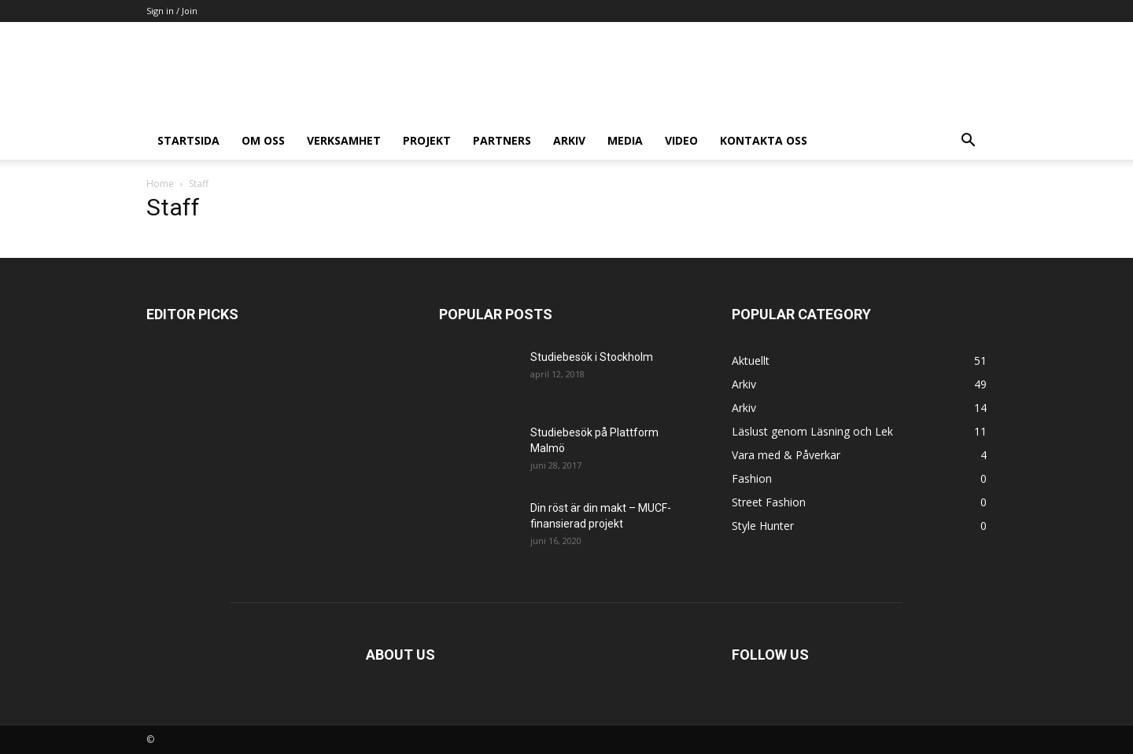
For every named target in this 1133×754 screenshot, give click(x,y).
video (681, 140)
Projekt (427, 140)
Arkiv (569, 140)
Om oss (263, 140)
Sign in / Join (171, 11)
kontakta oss (763, 140)
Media (625, 140)
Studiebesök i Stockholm (591, 357)
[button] (968, 141)
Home (160, 183)
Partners (502, 140)
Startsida (188, 140)
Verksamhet (344, 140)
